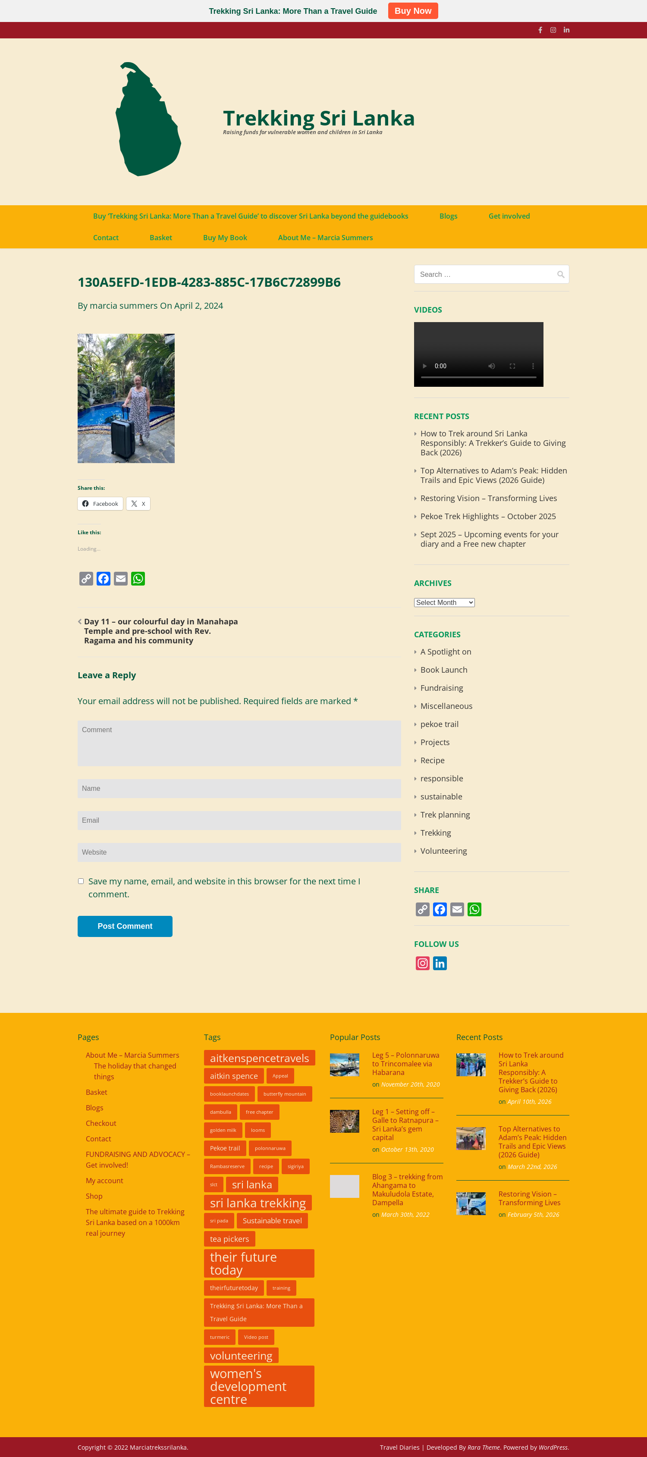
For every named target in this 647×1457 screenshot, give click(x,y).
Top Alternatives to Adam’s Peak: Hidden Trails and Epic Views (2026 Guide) (494, 475)
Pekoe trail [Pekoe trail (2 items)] (225, 1148)
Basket (161, 237)
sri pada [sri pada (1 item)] (219, 1221)
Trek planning (445, 814)
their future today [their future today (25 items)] (243, 1263)
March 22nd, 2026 (532, 1166)
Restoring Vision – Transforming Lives (489, 498)
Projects (435, 742)
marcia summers (124, 305)
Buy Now (413, 11)
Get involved (509, 216)
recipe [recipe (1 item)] (266, 1166)
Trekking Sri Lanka (319, 117)
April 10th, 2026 (530, 1101)
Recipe (433, 760)
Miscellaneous (447, 706)
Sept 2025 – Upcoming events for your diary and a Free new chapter (490, 539)
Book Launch (444, 669)
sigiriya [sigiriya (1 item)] (296, 1166)
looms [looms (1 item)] (258, 1130)
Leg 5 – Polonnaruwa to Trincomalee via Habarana (406, 1063)
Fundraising (442, 688)
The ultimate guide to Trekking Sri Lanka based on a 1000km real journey (135, 1222)
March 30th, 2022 (405, 1214)
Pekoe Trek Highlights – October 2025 (488, 516)
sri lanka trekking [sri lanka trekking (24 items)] (258, 1202)
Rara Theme (484, 1447)
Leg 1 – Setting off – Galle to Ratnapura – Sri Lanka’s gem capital (405, 1124)
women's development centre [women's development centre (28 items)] (248, 1386)
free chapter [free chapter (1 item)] (259, 1112)
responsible (442, 778)
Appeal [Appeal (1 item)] (280, 1076)
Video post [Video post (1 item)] (256, 1337)
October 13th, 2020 (407, 1149)
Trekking (436, 832)
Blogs (449, 216)
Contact (106, 237)
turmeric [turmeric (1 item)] (219, 1337)
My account (104, 1180)
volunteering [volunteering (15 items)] (241, 1355)
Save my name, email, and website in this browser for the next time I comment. (224, 887)
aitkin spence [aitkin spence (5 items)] (234, 1075)
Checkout (101, 1123)
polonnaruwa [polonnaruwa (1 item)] (270, 1148)
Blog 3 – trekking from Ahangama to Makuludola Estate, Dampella (407, 1189)
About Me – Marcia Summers (325, 237)
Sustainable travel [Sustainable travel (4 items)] (272, 1220)
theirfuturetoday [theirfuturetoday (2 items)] (234, 1288)
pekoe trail (440, 724)
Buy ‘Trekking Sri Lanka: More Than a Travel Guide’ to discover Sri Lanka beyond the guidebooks (250, 216)
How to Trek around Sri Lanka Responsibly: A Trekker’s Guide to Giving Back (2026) (493, 442)
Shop (94, 1196)
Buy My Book (225, 237)
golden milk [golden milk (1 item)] (223, 1130)
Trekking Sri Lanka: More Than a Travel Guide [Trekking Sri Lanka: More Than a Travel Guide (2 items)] (256, 1312)
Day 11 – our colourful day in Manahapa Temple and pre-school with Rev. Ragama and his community (161, 630)
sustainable (441, 796)
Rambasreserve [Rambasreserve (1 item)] (227, 1166)
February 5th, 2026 (533, 1214)
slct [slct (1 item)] (213, 1184)
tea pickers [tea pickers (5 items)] (229, 1238)
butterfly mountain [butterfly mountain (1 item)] (285, 1094)
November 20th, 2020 (410, 1084)
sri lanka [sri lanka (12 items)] (252, 1184)
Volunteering (444, 851)
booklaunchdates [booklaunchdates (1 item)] (229, 1094)
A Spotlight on (446, 651)
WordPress (553, 1447)
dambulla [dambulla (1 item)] (220, 1112)
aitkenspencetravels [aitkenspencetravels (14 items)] (259, 1057)
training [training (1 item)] (281, 1288)
